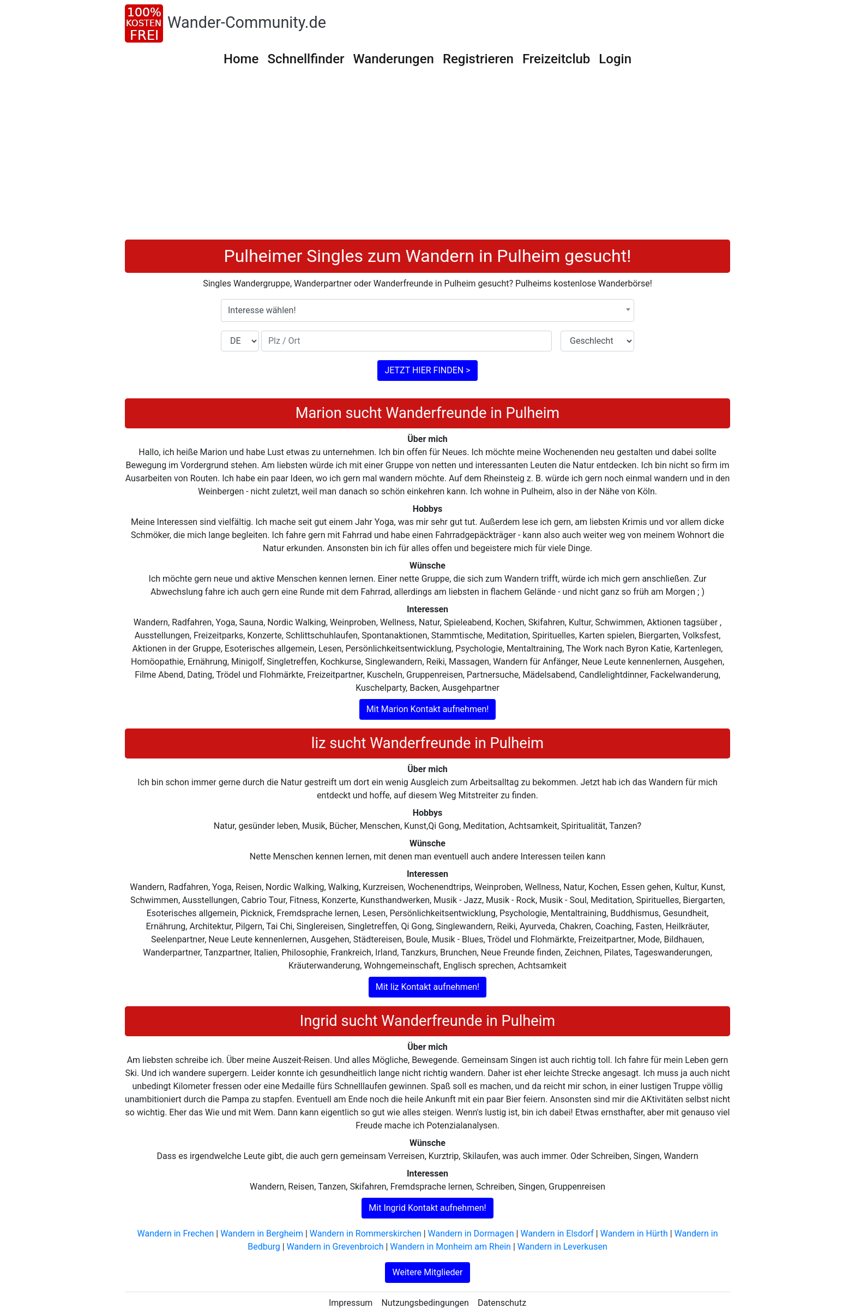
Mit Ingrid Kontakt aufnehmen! (427, 1208)
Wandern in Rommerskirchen (366, 1233)
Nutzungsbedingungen (424, 1303)
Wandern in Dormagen (471, 1233)
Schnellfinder (305, 59)
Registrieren (478, 59)
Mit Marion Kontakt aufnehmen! (427, 709)
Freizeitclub (556, 59)
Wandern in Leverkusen (562, 1246)
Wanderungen (393, 59)
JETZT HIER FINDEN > (427, 370)
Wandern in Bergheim (261, 1233)
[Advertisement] (427, 157)
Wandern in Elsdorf (556, 1233)
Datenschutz (502, 1303)
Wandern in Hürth (634, 1233)
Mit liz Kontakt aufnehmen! (427, 987)
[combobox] (427, 310)
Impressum (351, 1303)
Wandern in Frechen (175, 1233)
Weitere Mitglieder (427, 1272)
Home (241, 59)
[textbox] (427, 310)
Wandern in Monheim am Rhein (450, 1246)
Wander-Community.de (246, 22)
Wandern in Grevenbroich (335, 1246)
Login (615, 59)
